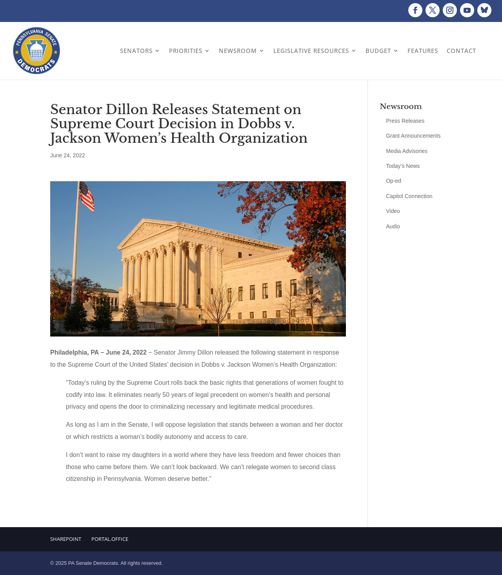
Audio (393, 226)
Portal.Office (109, 538)
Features (422, 51)
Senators (136, 51)
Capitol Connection (409, 196)
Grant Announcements (413, 136)
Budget (378, 51)
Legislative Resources (311, 51)
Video (393, 211)
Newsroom (238, 51)
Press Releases (405, 121)
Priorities (185, 51)
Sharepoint (65, 538)
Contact (461, 51)
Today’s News (403, 166)
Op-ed (393, 181)
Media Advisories (406, 151)
